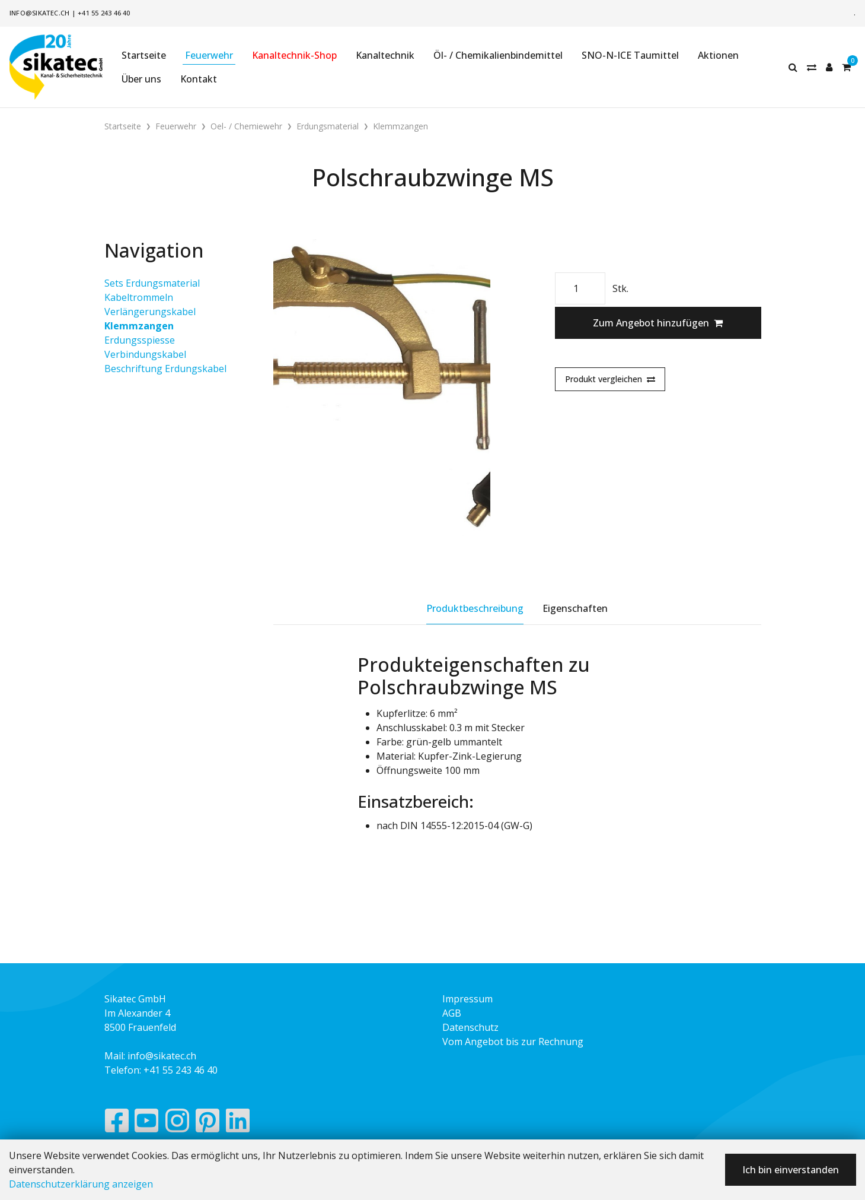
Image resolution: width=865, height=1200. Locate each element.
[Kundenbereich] (829, 67)
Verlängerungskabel (150, 311)
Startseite (144, 55)
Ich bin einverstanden (790, 1169)
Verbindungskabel (145, 354)
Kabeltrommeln (138, 297)
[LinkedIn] (238, 1123)
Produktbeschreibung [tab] (475, 608)
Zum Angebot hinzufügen (658, 322)
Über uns (141, 78)
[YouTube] (147, 1123)
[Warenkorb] (846, 67)
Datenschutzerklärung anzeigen (81, 1184)
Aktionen (718, 55)
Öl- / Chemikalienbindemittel (498, 55)
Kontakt (198, 78)
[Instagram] (177, 1123)
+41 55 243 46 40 (104, 12)
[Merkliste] (811, 67)
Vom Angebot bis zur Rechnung (512, 1041)
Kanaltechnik (385, 55)
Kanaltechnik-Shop (294, 55)
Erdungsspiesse (139, 340)
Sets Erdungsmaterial (152, 283)
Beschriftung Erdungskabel (165, 368)
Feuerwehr (209, 55)
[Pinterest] (208, 1123)
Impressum (467, 998)
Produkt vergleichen (610, 379)
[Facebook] (116, 1123)
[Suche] (793, 67)
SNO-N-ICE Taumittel (630, 55)
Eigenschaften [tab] (575, 608)
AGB (451, 1013)
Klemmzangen (139, 325)
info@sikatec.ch (39, 12)
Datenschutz (470, 1027)
